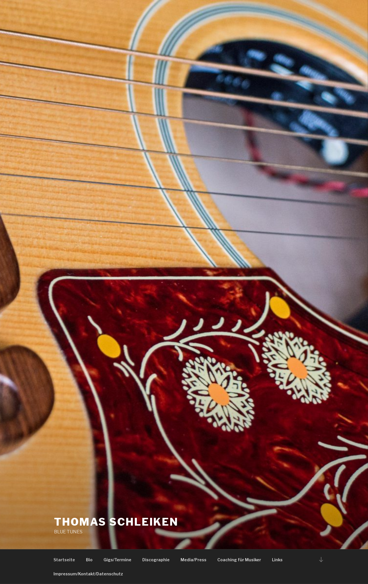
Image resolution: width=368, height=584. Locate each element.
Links (277, 559)
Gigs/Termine (117, 559)
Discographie (156, 559)
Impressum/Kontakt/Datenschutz (88, 573)
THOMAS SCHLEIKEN (116, 522)
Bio (89, 559)
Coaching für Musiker (239, 559)
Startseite (64, 559)
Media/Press (193, 559)
